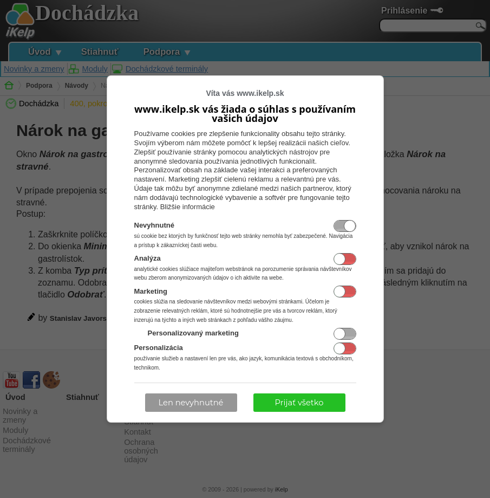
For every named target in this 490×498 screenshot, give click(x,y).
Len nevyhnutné (191, 403)
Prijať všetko (299, 403)
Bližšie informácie (187, 207)
